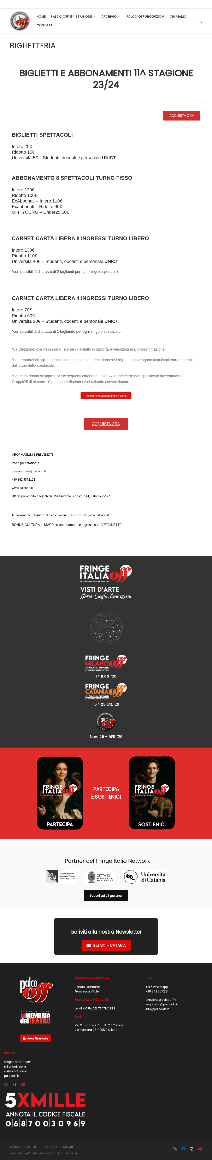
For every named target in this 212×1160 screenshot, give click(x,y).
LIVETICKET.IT (110, 525)
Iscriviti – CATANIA (106, 945)
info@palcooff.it (157, 1009)
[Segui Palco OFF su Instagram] (14, 1084)
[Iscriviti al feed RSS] (175, 1149)
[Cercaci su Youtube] (23, 1084)
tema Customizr (66, 1153)
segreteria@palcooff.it (162, 1004)
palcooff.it (11, 1076)
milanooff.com (15, 1067)
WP (28, 1153)
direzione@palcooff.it (161, 1000)
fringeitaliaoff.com (17, 1062)
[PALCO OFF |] (20, 20)
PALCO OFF (30, 1147)
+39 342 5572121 (157, 991)
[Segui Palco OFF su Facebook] (6, 1084)
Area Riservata (35, 1038)
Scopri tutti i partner (106, 895)
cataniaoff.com (15, 1071)
